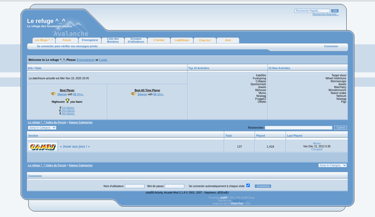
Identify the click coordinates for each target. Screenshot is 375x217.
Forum (67, 40)
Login (103, 59)
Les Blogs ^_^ (44, 40)
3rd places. (68, 113)
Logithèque (182, 40)
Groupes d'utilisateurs (136, 40)
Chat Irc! (205, 40)
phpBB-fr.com (238, 200)
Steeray (62, 94)
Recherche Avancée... (326, 14)
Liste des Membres (113, 40)
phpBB (223, 197)
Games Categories (81, 122)
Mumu (317, 143)
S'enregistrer (90, 40)
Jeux (228, 40)
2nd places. (68, 110)
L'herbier (158, 40)
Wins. (78, 94)
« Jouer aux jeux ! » (75, 146)
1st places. (68, 107)
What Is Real (237, 203)
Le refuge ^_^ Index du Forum (47, 122)
